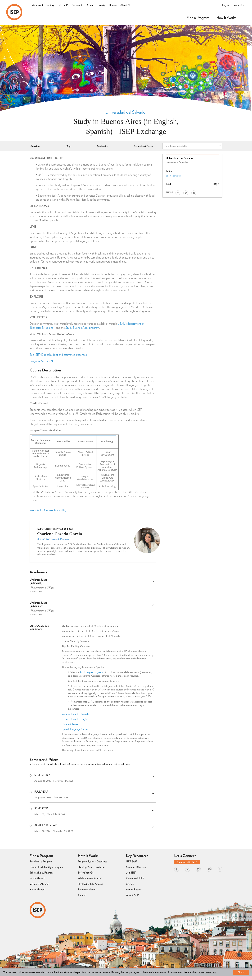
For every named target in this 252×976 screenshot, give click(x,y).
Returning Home (86, 889)
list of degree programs (91, 672)
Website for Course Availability (48, 510)
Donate (113, 5)
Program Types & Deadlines (92, 861)
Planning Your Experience (91, 867)
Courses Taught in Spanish (75, 713)
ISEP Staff (131, 861)
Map (68, 146)
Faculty (101, 5)
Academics (102, 146)
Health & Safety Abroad (90, 883)
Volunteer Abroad (39, 883)
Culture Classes (70, 724)
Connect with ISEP (187, 862)
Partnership (77, 5)
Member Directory (136, 867)
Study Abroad (37, 878)
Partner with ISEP (135, 878)
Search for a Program (41, 861)
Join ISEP (63, 5)
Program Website (41, 361)
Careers (130, 883)
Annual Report (133, 889)
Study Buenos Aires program (82, 327)
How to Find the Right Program (46, 867)
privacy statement (207, 972)
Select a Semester (173, 175)
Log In (225, 5)
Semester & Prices (143, 146)
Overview (35, 146)
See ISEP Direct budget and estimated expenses (58, 354)
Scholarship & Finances (41, 872)
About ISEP (126, 5)
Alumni (90, 5)
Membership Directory (43, 5)
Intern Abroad (37, 889)
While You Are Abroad (90, 878)
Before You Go (86, 872)
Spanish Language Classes (75, 729)
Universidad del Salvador (126, 112)
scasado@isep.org (60, 538)
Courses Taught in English (75, 719)
